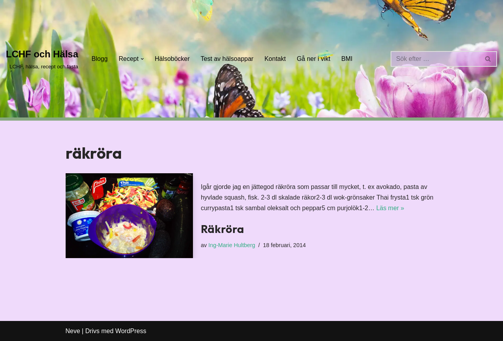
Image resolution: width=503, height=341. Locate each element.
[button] (142, 58)
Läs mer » (390, 208)
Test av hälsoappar (227, 58)
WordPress (130, 331)
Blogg (100, 58)
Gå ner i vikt (313, 58)
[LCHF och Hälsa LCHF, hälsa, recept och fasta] (42, 58)
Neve (73, 331)
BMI (346, 58)
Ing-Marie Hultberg (231, 245)
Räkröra (222, 229)
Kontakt (275, 58)
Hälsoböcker (172, 58)
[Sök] (435, 59)
